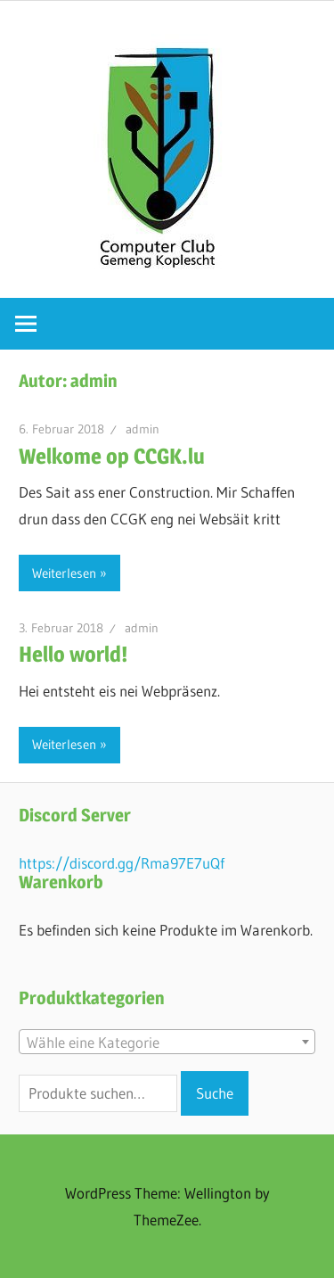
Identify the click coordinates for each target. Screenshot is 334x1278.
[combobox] (167, 1041)
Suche (214, 1093)
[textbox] (167, 1042)
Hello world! (73, 654)
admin (142, 429)
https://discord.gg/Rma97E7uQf (121, 862)
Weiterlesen (64, 573)
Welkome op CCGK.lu (112, 456)
